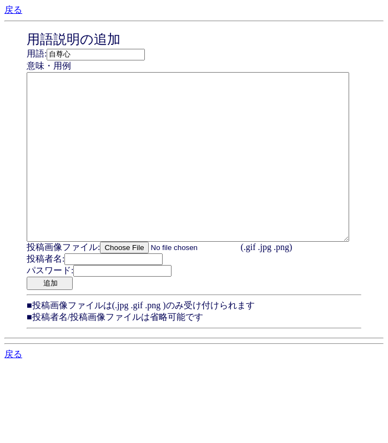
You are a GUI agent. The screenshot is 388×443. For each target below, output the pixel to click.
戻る (13, 9)
